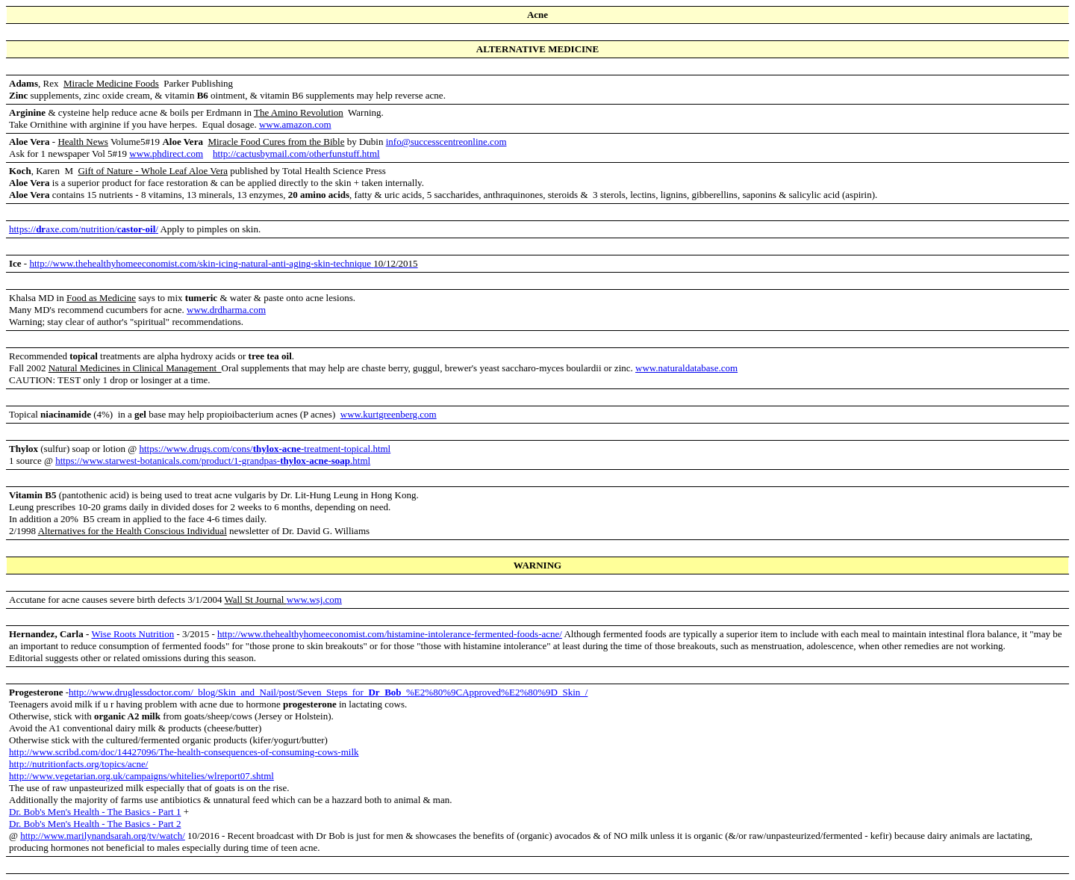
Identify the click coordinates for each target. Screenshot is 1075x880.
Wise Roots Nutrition (132, 633)
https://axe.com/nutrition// (83, 229)
